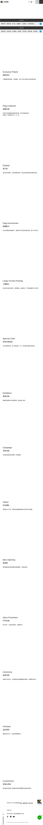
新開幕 (19, 31)
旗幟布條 (9, 23)
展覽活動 (3, 31)
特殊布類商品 (31, 23)
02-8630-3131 (26, 803)
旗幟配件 (19, 23)
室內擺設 (14, 31)
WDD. (27, 822)
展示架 (14, 23)
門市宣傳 (24, 31)
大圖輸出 (24, 23)
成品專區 (35, 31)
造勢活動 (9, 31)
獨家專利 (3, 23)
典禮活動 (30, 31)
